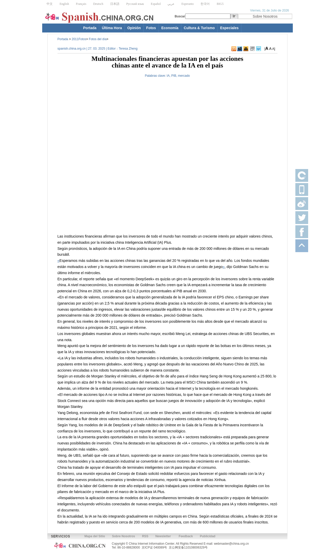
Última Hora (112, 28)
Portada (89, 28)
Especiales (229, 28)
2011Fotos (79, 39)
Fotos (151, 28)
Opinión (134, 28)
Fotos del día (97, 39)
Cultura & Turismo (199, 28)
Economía (169, 28)
